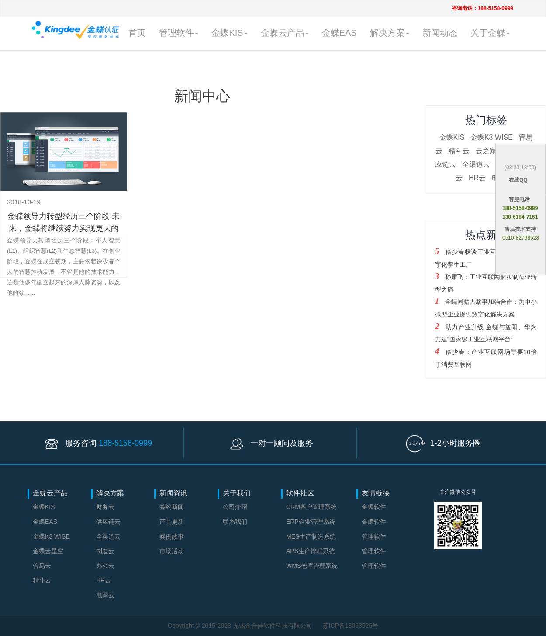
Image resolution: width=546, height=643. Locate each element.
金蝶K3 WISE (491, 137)
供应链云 (108, 521)
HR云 (477, 178)
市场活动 (171, 550)
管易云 (42, 565)
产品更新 (171, 521)
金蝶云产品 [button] (285, 33)
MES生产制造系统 (311, 536)
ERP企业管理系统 (310, 521)
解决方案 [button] (389, 33)
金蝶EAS (339, 33)
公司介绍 (235, 506)
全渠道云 (476, 164)
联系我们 (235, 521)
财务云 (105, 506)
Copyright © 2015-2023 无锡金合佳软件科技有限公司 (241, 625)
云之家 (486, 151)
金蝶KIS (452, 137)
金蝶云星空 (48, 550)
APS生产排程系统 (310, 550)
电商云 (105, 594)
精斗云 (459, 151)
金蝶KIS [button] (229, 33)
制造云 (105, 550)
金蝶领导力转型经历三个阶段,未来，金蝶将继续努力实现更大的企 (63, 228)
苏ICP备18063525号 (351, 625)
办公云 (105, 565)
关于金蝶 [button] (490, 33)
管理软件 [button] (178, 33)
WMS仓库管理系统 (312, 565)
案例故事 (171, 536)
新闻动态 (439, 33)
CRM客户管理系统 (311, 506)
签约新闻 (171, 506)
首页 (137, 33)
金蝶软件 (374, 506)
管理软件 (374, 536)
